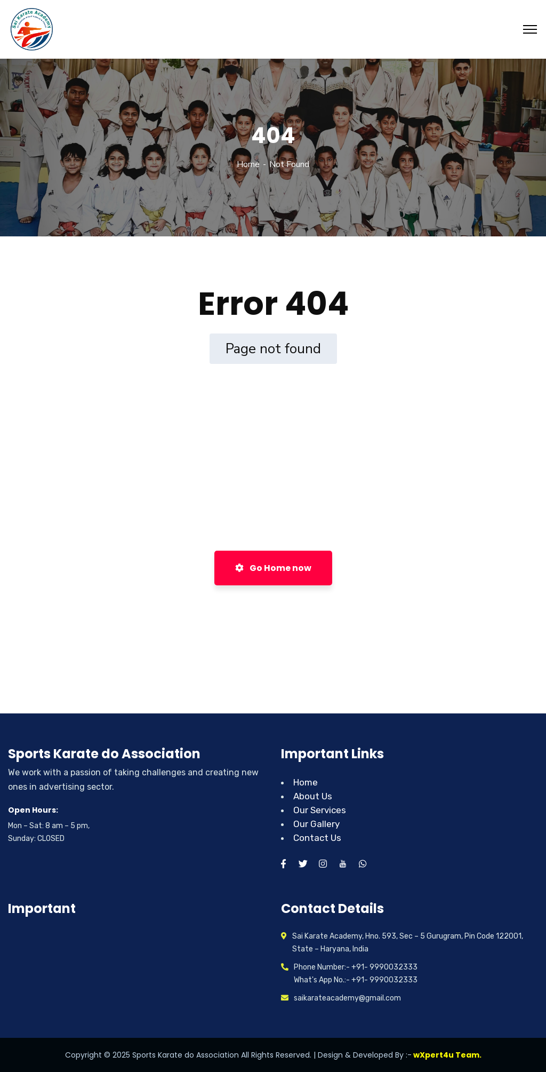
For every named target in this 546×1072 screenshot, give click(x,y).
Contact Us (317, 837)
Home (248, 164)
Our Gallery (316, 824)
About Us (312, 796)
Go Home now (273, 568)
